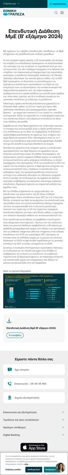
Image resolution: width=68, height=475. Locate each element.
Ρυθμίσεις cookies (13, 472)
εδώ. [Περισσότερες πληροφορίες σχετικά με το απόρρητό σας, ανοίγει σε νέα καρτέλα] (26, 467)
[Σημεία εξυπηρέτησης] (34, 397)
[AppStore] (34, 447)
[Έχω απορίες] (34, 369)
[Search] (56, 13)
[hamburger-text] (62, 12)
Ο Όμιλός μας (11, 3)
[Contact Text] (34, 383)
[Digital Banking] (57, 4)
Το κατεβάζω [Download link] (15, 335)
